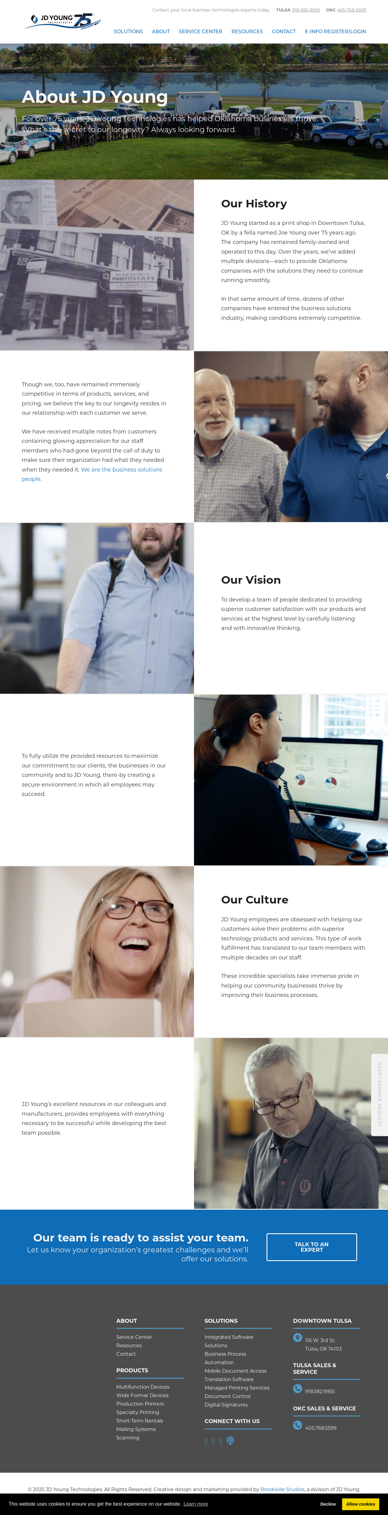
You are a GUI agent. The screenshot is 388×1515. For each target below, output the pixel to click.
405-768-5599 (351, 10)
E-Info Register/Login (335, 31)
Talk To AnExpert (312, 1247)
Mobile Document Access (236, 1371)
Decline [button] (328, 1504)
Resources (247, 31)
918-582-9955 (306, 10)
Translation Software (229, 1379)
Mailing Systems (136, 1429)
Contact (284, 31)
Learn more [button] (195, 1504)
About (161, 31)
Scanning (127, 1438)
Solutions (128, 31)
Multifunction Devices (143, 1387)
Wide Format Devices (142, 1395)
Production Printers (140, 1404)
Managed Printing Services (237, 1388)
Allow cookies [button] (360, 1504)
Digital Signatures (226, 1405)
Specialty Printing (137, 1412)
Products (132, 1370)
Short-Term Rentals (139, 1421)
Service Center (200, 31)
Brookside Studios (282, 1489)
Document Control (228, 1396)
